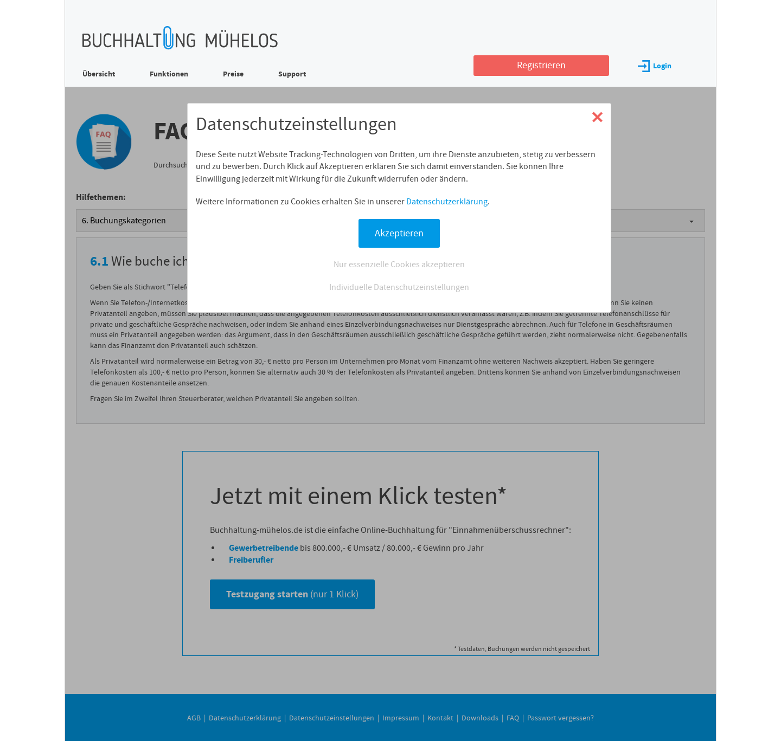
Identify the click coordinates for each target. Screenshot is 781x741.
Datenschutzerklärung (447, 201)
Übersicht (98, 74)
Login (654, 66)
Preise (233, 74)
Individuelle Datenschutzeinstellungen (399, 287)
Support (292, 74)
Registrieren (541, 65)
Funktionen (169, 74)
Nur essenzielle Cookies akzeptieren (399, 264)
